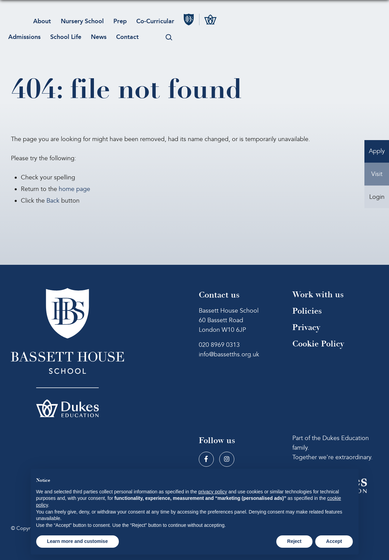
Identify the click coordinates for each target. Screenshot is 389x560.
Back (52, 201)
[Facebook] (206, 459)
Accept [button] (334, 541)
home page (74, 189)
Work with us (318, 294)
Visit (377, 178)
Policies (307, 311)
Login (377, 203)
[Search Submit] (175, 33)
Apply (377, 152)
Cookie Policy (318, 344)
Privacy (306, 327)
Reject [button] (294, 541)
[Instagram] (226, 459)
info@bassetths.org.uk (229, 354)
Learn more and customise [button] (77, 541)
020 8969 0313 (219, 345)
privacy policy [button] (212, 491)
